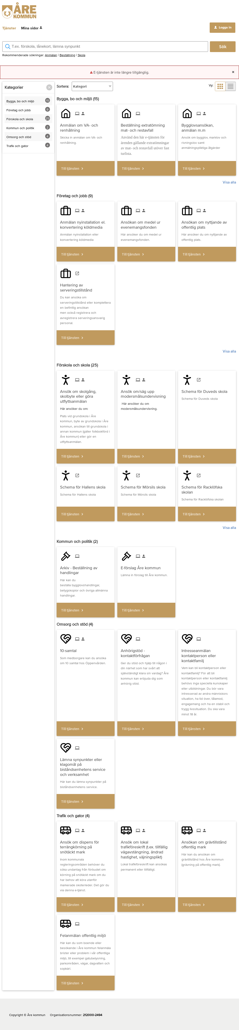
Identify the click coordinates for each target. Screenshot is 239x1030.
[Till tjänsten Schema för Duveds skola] (206, 390)
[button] (49, 87)
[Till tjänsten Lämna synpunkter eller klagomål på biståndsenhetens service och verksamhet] (85, 765)
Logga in (222, 27)
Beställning (67, 55)
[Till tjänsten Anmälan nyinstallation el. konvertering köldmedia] (85, 223)
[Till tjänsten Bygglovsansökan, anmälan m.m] (207, 126)
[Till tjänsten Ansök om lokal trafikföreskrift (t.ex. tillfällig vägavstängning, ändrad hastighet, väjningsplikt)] (146, 847)
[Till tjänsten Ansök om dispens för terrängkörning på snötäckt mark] (85, 845)
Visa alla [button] (229, 182)
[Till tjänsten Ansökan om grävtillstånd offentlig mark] (207, 843)
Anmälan (51, 55)
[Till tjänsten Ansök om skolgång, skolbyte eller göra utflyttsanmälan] (85, 395)
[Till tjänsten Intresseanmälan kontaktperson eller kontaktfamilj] (207, 654)
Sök (222, 46)
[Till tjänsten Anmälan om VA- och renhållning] (85, 126)
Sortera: (63, 86)
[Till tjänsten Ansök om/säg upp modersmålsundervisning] (146, 392)
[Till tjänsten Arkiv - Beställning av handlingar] (85, 568)
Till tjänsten (70, 168)
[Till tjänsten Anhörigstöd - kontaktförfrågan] (146, 651)
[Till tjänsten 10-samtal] (70, 649)
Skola (81, 55)
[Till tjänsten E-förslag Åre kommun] (142, 566)
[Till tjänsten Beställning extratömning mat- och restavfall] (146, 126)
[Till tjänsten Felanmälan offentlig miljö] (84, 934)
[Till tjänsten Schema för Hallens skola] (84, 485)
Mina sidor (32, 28)
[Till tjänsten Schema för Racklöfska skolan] (207, 487)
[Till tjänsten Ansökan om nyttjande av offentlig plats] (207, 223)
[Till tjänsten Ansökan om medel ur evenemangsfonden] (146, 223)
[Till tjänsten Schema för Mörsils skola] (145, 485)
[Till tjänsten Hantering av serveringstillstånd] (85, 285)
